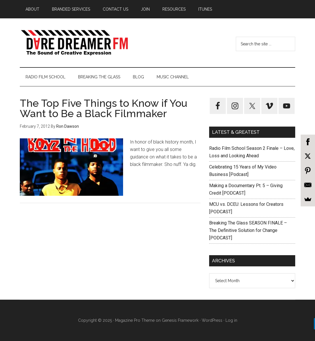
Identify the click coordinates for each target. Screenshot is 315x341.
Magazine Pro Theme (135, 320)
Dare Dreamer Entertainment (74, 43)
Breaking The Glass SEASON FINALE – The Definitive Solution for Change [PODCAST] (248, 230)
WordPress (212, 320)
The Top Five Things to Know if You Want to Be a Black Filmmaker (103, 108)
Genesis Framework (180, 320)
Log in (231, 320)
